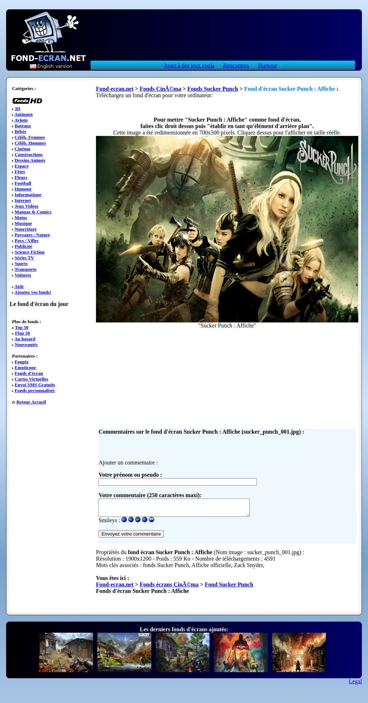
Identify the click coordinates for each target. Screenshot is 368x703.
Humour (267, 65)
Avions (21, 120)
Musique (23, 223)
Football (23, 183)
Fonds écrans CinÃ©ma (169, 588)
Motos (21, 217)
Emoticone (25, 367)
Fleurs (21, 177)
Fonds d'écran (29, 373)
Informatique (28, 194)
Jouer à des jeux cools (189, 65)
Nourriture (26, 229)
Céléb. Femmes (30, 137)
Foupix (22, 361)
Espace (22, 166)
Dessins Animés (30, 160)
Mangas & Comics (33, 211)
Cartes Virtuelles (32, 379)
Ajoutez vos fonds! (32, 292)
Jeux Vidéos (26, 206)
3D (17, 108)
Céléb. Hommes (30, 143)
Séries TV (24, 257)
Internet (23, 200)
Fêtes (20, 171)
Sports (21, 263)
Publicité (23, 246)
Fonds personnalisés (35, 390)
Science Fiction (30, 252)
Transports (25, 269)
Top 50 (21, 327)
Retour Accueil (31, 402)
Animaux (23, 114)
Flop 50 (22, 333)
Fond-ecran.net (114, 89)
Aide (19, 286)
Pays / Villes (26, 240)
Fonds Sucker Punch (212, 89)
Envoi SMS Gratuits (35, 384)
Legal (355, 684)
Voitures (22, 275)
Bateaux (23, 125)
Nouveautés (26, 344)
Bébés (21, 131)
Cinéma (22, 148)
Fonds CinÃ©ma (160, 89)
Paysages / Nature (32, 234)
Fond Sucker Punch (229, 588)
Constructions (29, 154)
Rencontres (236, 65)
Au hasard (24, 338)
